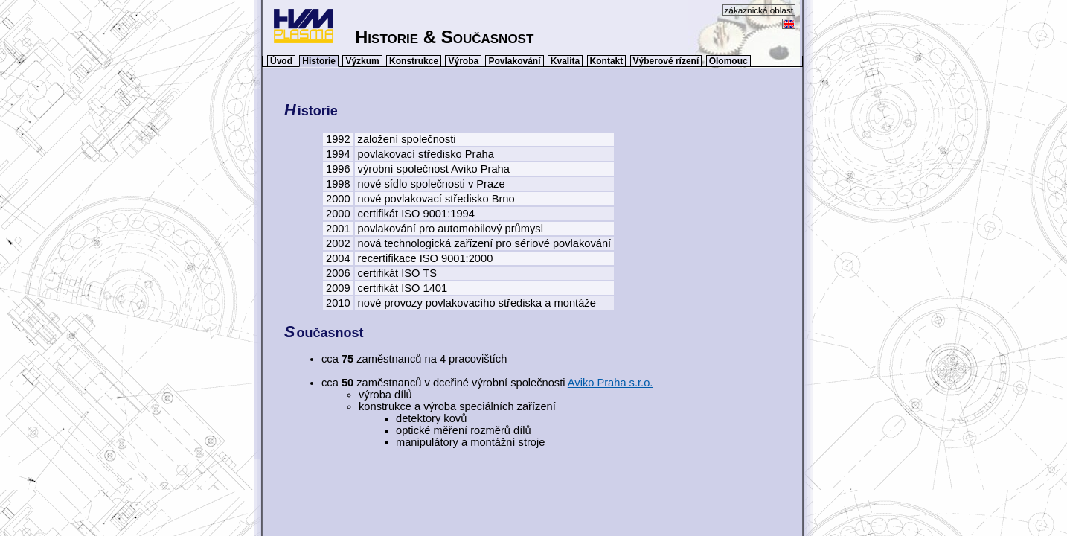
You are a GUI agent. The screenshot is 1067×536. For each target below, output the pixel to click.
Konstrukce (413, 61)
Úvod (281, 61)
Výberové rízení (666, 61)
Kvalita (565, 61)
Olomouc (728, 61)
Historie (319, 61)
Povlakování (514, 61)
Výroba (463, 61)
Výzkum (362, 61)
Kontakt (607, 61)
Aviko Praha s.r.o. (610, 383)
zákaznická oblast (759, 10)
